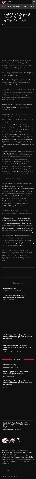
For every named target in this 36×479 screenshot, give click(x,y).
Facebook (8, 467)
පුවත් (3, 24)
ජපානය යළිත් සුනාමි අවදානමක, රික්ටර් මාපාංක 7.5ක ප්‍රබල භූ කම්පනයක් (15, 296)
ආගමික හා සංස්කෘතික (8, 351)
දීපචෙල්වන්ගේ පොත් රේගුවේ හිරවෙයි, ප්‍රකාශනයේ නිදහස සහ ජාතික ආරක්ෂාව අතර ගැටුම (17, 347)
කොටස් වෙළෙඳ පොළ (8, 290)
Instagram (25, 467)
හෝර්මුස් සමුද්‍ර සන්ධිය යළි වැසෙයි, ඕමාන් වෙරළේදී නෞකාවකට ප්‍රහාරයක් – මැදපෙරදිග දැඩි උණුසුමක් (17, 336)
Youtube (8, 470)
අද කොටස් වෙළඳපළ (9, 288)
